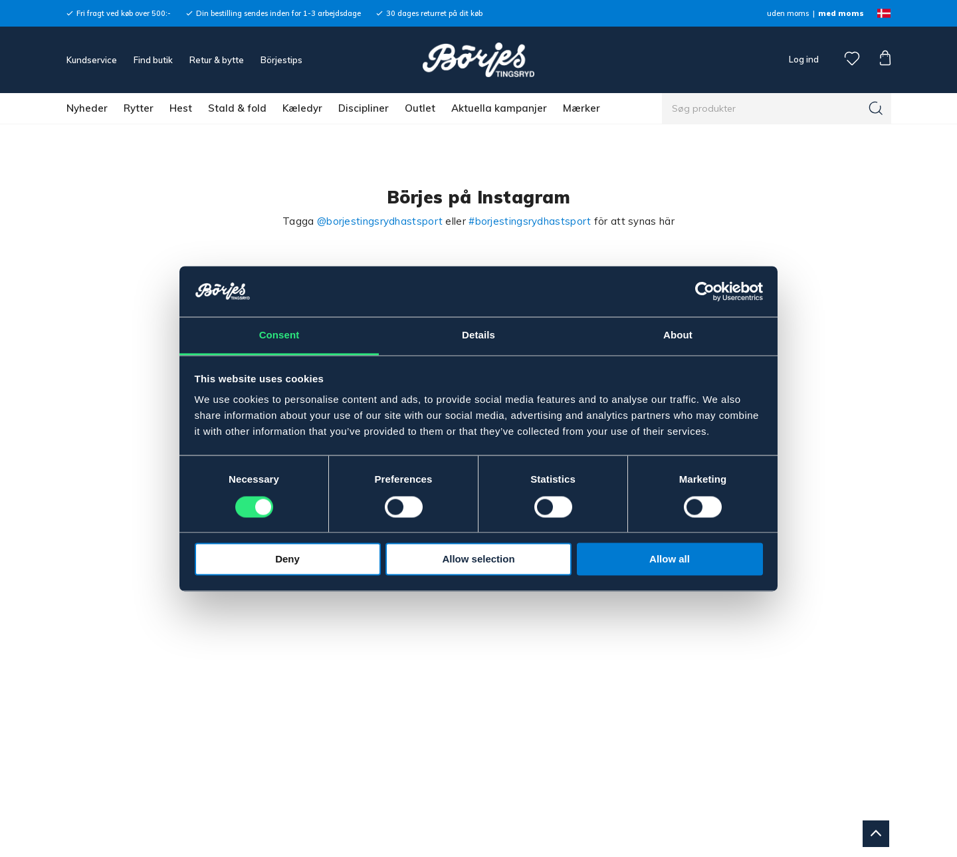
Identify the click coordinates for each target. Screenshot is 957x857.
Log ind (804, 59)
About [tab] (677, 335)
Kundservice (91, 60)
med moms (841, 13)
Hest (180, 108)
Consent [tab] (279, 335)
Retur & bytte (216, 60)
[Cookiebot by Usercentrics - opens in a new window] (705, 291)
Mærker (581, 108)
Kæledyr (302, 108)
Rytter (139, 108)
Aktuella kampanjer (499, 108)
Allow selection (478, 559)
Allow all (669, 559)
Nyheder (87, 108)
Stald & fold (237, 108)
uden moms (788, 13)
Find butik (153, 60)
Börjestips (281, 60)
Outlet (420, 108)
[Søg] (876, 108)
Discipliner (363, 108)
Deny (287, 559)
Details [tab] (478, 335)
